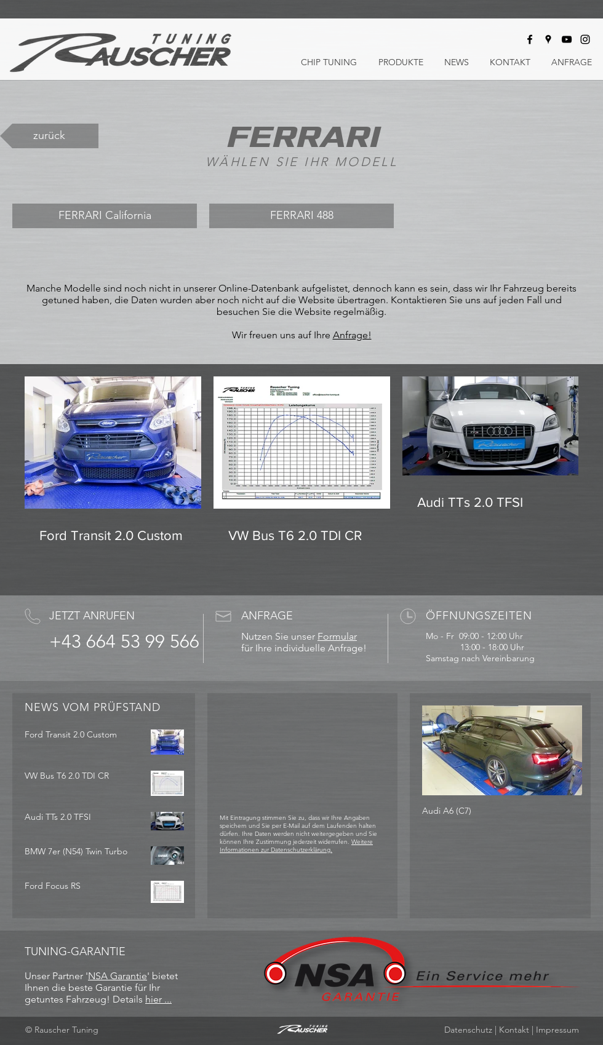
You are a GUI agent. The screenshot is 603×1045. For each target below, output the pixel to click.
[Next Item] (562, 750)
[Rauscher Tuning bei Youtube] (567, 39)
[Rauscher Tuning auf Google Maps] (548, 39)
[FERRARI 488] (301, 216)
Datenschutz (468, 1029)
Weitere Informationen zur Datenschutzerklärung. (296, 846)
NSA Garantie (117, 976)
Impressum (557, 1029)
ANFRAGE (267, 615)
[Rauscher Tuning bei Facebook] (530, 39)
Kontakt (514, 1029)
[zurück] (49, 136)
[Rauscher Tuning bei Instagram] (585, 39)
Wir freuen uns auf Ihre (282, 335)
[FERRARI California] (104, 216)
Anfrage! (352, 335)
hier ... (158, 999)
